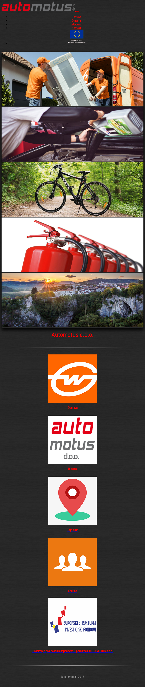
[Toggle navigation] (77, 11)
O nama (76, 20)
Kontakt (76, 28)
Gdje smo (76, 24)
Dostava (76, 17)
